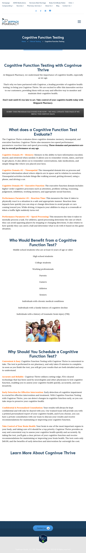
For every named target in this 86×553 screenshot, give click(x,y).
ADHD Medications (19, 3)
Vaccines (19, 6)
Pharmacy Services (34, 6)
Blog (57, 6)
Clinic (70, 3)
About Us (48, 6)
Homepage (6, 3)
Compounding (7, 6)
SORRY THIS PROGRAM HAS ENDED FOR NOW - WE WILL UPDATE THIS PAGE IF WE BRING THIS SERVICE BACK (43, 113)
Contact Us (66, 6)
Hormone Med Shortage (37, 3)
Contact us (41, 528)
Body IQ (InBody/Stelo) (57, 3)
